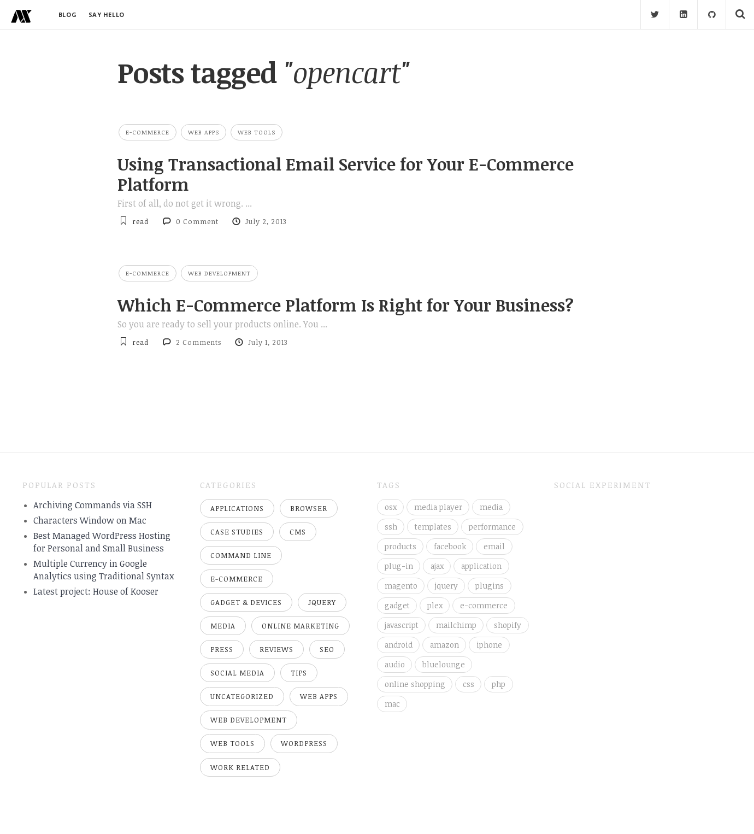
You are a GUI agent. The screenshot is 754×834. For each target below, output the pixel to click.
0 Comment (197, 221)
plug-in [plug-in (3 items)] (399, 566)
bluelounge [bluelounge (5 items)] (443, 664)
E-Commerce (147, 132)
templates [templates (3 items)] (433, 526)
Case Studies (236, 532)
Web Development (219, 273)
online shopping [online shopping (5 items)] (415, 684)
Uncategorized (242, 696)
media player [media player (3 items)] (438, 507)
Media (222, 626)
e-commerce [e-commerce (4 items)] (484, 605)
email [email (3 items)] (494, 546)
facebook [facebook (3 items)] (450, 546)
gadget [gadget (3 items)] (397, 605)
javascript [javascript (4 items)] (402, 625)
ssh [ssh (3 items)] (391, 526)
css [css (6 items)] (468, 684)
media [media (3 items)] (491, 507)
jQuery (322, 602)
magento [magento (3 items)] (401, 585)
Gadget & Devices (246, 602)
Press (221, 649)
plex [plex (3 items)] (435, 605)
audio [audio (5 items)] (395, 664)
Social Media (237, 673)
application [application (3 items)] (481, 566)
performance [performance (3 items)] (492, 526)
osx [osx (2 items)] (391, 507)
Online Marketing (300, 626)
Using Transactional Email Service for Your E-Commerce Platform (345, 173)
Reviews (276, 649)
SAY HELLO (107, 14)
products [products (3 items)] (400, 546)
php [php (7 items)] (498, 684)
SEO (327, 649)
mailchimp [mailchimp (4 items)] (456, 625)
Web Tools (256, 132)
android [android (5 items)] (399, 644)
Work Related (240, 767)
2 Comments (198, 342)
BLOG (67, 14)
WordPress (304, 743)
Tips (299, 673)
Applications (237, 508)
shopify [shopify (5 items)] (507, 625)
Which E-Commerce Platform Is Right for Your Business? (345, 304)
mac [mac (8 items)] (392, 703)
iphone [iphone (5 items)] (489, 644)
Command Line (241, 555)
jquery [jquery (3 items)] (446, 585)
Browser (308, 508)
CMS (298, 532)
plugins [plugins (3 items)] (489, 585)
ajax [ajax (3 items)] (437, 566)
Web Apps (203, 132)
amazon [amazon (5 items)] (444, 644)
